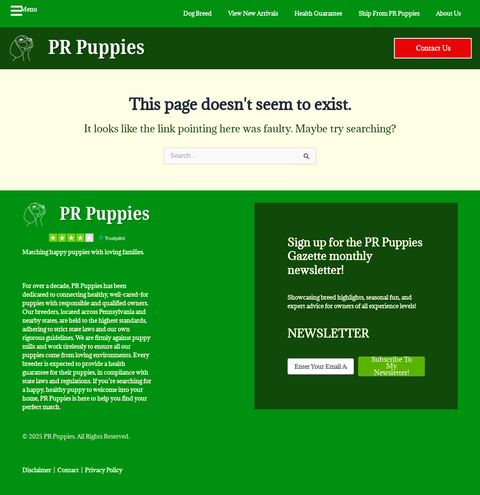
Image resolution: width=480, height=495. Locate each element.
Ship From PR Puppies (389, 13)
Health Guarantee (318, 13)
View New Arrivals (253, 13)
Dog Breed (197, 13)
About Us (448, 13)
